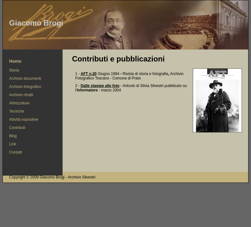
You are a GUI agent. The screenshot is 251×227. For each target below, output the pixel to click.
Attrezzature (19, 103)
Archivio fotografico (25, 86)
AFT (89, 74)
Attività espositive (23, 119)
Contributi (17, 127)
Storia (14, 70)
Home (15, 61)
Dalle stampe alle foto (100, 86)
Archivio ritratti (21, 95)
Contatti (15, 152)
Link (12, 144)
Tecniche (16, 111)
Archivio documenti (25, 78)
